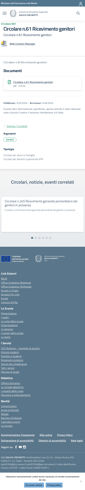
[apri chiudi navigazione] (5, 14)
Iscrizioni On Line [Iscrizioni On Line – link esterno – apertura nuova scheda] (10, 294)
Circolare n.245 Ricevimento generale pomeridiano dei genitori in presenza (41, 203)
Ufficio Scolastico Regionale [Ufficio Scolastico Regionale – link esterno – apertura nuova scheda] (16, 283)
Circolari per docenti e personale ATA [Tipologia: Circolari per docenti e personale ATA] (23, 159)
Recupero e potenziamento (15, 395)
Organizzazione (9, 325)
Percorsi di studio (10, 372)
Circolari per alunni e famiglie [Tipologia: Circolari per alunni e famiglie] (19, 155)
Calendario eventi (10, 422)
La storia (5, 337)
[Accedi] (81, 3)
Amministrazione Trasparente (18, 435)
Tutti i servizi (7, 368)
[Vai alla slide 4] (43, 238)
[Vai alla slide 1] (32, 238)
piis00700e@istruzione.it (13, 464)
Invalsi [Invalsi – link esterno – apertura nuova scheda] (4, 298)
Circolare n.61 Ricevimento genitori (33, 82)
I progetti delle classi (12, 391)
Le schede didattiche (12, 387)
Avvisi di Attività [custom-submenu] (10, 410)
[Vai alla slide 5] (47, 238)
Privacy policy (54, 485)
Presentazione (9, 313)
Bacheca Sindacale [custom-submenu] (11, 418)
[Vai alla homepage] (13, 13)
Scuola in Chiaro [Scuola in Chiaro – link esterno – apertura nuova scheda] (9, 290)
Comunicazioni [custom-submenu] (9, 406)
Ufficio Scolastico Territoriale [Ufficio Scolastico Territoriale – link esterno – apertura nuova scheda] (16, 286)
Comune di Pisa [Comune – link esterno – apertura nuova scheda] (9, 302)
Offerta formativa (10, 383)
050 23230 (38, 460)
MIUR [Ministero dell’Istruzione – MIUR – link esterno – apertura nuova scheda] (4, 279)
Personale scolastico (12, 360)
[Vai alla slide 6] (50, 238)
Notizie (5, 414)
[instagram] (24, 447)
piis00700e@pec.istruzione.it (41, 464)
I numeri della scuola (12, 333)
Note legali (77, 440)
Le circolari (7, 426)
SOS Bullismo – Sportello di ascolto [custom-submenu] (20, 348)
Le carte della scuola (12, 321)
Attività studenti (10, 352)
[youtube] (20, 447)
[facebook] (15, 447)
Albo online (46, 435)
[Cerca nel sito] (78, 13)
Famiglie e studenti (11, 356)
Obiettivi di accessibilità (52, 440)
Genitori (10, 139)
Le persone (7, 329)
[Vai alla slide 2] (36, 238)
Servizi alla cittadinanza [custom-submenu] (14, 364)
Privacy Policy (65, 435)
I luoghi (5, 317)
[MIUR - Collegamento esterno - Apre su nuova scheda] (19, 3)
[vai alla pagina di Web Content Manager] (22, 44)
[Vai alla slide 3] (39, 238)
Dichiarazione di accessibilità (17, 440)
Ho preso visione (34, 485)
